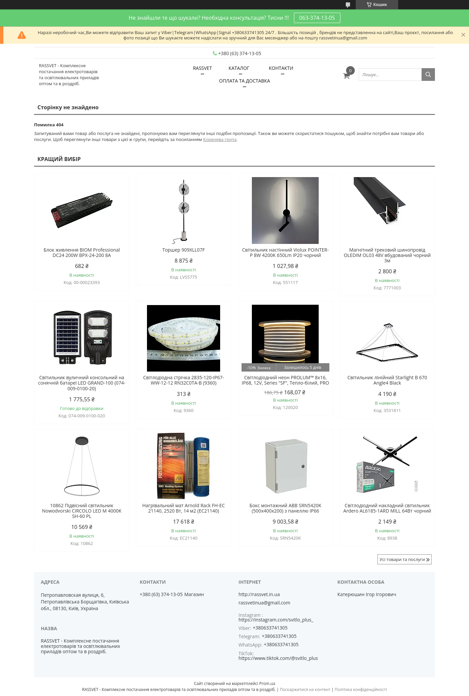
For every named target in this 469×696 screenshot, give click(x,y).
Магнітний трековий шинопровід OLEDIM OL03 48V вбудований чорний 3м (387, 255)
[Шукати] (428, 74)
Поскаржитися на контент (305, 689)
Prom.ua (267, 683)
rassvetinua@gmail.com (264, 602)
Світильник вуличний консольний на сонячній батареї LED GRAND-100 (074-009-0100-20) (81, 383)
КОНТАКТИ (281, 68)
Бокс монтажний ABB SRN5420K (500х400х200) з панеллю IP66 (285, 508)
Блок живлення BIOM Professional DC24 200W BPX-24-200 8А (81, 252)
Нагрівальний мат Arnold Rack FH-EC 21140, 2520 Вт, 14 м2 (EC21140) (183, 508)
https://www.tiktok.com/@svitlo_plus (278, 658)
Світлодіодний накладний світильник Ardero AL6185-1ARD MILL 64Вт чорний (387, 508)
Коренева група (220, 139)
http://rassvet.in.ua (259, 594)
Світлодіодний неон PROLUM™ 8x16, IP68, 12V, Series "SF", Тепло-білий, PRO (285, 380)
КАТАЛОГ (238, 68)
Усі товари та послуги (402, 559)
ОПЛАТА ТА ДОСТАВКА (244, 81)
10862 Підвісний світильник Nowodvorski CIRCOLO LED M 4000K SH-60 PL (82, 511)
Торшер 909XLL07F (183, 250)
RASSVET (202, 68)
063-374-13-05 (317, 17)
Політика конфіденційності (361, 689)
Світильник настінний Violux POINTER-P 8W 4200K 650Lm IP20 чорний (285, 252)
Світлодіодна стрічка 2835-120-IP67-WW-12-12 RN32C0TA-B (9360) (183, 380)
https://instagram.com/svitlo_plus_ (276, 619)
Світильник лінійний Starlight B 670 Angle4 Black (387, 380)
